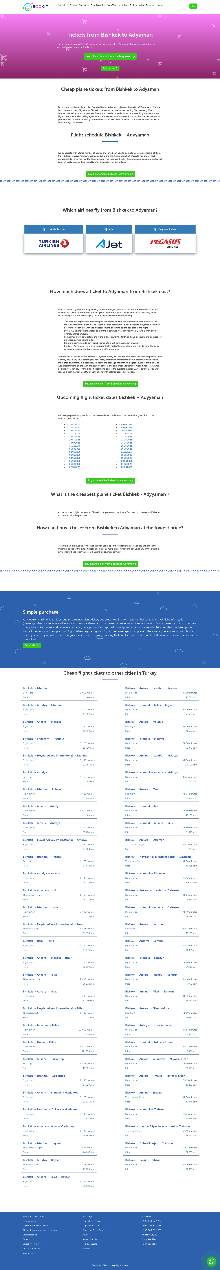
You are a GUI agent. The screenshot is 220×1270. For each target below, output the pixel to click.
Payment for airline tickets (35, 1226)
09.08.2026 (126, 427)
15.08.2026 (126, 446)
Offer (25, 1239)
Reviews (86, 1248)
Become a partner (32, 1248)
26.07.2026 (74, 431)
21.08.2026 (126, 464)
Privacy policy (29, 1221)
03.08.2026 (74, 455)
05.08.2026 (74, 461)
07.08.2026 (74, 467)
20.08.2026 (126, 461)
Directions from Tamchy (108, 5)
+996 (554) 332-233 (151, 1221)
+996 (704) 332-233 (151, 1230)
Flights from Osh (87, 5)
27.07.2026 (74, 434)
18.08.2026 (126, 455)
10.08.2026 (126, 431)
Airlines (125, 5)
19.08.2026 (126, 458)
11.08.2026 (126, 434)
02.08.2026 (74, 452)
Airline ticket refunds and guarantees (40, 1230)
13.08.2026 (126, 440)
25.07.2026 (74, 427)
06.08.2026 (74, 464)
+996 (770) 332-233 (151, 1226)
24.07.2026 (74, 424)
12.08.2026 (126, 437)
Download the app (155, 5)
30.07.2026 (74, 443)
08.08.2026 (126, 424)
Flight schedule (137, 5)
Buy (193, 6)
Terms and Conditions (33, 1216)
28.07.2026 (74, 437)
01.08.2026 (74, 449)
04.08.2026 (74, 458)
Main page (87, 1216)
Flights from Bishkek (67, 5)
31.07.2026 (74, 446)
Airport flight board (91, 1239)
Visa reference (30, 1235)
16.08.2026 (126, 449)
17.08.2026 (126, 452)
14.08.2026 (126, 443)
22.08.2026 (126, 467)
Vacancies (28, 1253)
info (149, 1244)
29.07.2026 (74, 440)
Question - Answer (32, 1244)
